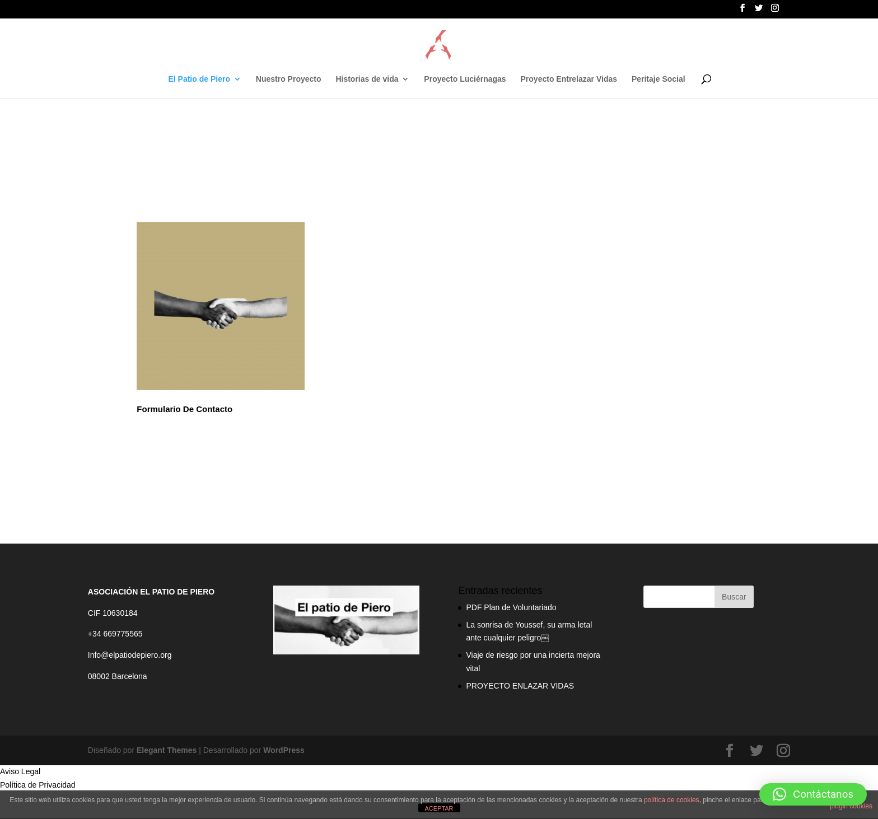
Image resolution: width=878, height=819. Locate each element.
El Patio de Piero (199, 79)
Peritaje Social (658, 79)
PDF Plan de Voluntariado (511, 607)
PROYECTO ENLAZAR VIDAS (520, 685)
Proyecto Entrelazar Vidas (569, 79)
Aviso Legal (20, 771)
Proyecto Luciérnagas (465, 79)
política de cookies (671, 800)
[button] (813, 794)
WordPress (284, 750)
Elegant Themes (167, 750)
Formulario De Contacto (184, 409)
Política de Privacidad (38, 784)
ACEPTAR (438, 808)
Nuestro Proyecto (288, 79)
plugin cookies (851, 806)
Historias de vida (366, 79)
